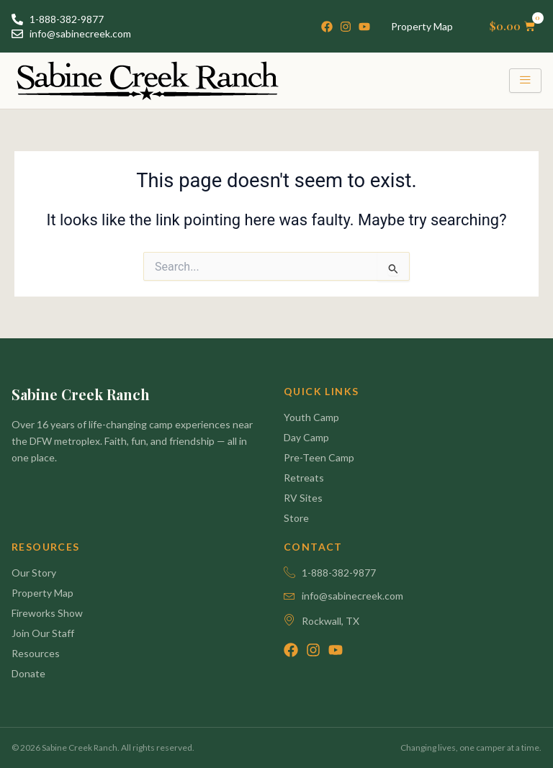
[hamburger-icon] (525, 80)
